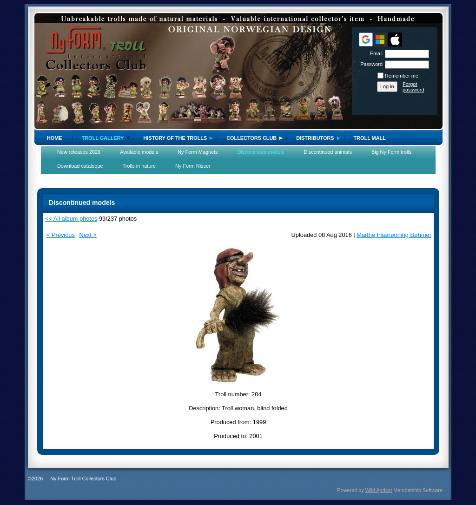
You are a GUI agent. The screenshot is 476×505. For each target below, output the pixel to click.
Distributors (315, 138)
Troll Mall (370, 138)
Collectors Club (251, 138)
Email (375, 53)
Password (370, 64)
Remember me (401, 76)
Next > (87, 234)
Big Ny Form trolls (391, 152)
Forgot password (413, 86)
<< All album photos (71, 218)
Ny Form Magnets (198, 152)
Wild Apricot (378, 490)
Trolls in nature (139, 166)
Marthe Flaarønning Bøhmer (394, 234)
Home (54, 138)
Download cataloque (80, 166)
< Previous (60, 234)
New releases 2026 (78, 152)
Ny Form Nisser (193, 166)
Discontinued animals (328, 152)
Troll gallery (103, 138)
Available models (139, 152)
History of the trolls (175, 138)
